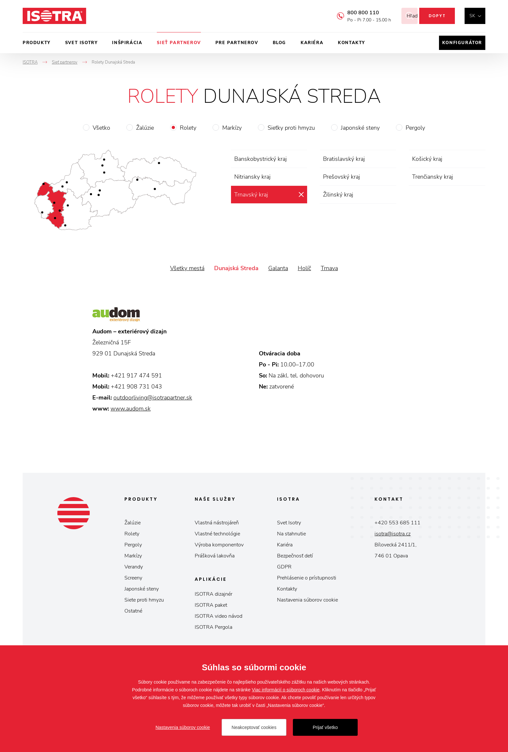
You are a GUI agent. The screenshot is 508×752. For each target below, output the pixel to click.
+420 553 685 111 (398, 522)
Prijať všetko (325, 727)
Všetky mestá (187, 268)
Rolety (188, 128)
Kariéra (312, 43)
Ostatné (133, 611)
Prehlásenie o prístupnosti (306, 577)
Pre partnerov (236, 43)
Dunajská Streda (236, 268)
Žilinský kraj (338, 194)
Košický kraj (427, 159)
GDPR (284, 566)
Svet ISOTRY (81, 43)
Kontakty (351, 43)
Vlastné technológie (217, 533)
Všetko (101, 128)
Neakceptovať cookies (254, 727)
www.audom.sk (130, 408)
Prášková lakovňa (215, 555)
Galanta (278, 268)
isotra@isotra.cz (392, 533)
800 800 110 (355, 12)
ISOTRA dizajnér (213, 594)
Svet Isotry (289, 522)
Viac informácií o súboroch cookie (285, 689)
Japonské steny (360, 128)
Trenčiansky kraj (432, 177)
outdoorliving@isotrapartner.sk (152, 397)
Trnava (329, 268)
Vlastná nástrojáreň (217, 522)
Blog (279, 43)
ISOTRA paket (211, 605)
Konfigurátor (462, 43)
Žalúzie (145, 128)
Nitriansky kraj (252, 177)
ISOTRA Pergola (213, 627)
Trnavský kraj (251, 194)
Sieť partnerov (179, 43)
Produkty (37, 43)
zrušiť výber (301, 194)
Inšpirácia (127, 43)
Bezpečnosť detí (295, 555)
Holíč (304, 268)
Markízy (232, 128)
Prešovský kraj (341, 177)
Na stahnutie (291, 533)
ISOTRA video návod (218, 616)
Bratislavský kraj (344, 159)
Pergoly (415, 128)
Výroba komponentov (219, 544)
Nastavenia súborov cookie (307, 599)
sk (472, 16)
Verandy (133, 566)
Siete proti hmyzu (144, 599)
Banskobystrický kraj (260, 159)
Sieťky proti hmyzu (291, 128)
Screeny (133, 577)
